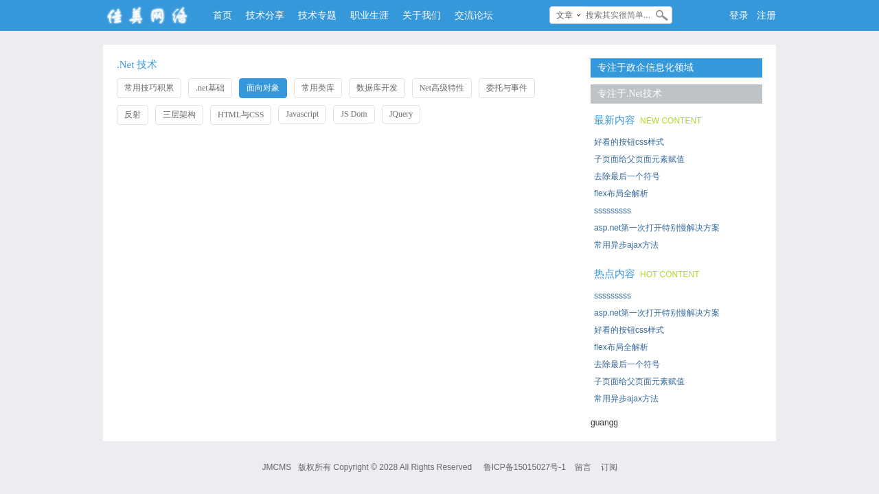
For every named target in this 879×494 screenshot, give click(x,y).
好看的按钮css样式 (629, 142)
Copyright (350, 467)
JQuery (401, 114)
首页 (222, 15)
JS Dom (354, 114)
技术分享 (265, 15)
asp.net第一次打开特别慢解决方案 (657, 228)
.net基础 (210, 88)
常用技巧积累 (149, 88)
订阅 (609, 467)
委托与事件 (506, 88)
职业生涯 (369, 15)
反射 (132, 114)
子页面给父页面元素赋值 (639, 159)
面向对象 (263, 88)
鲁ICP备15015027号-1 (524, 467)
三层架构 (179, 114)
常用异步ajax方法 (626, 245)
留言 (583, 467)
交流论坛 (474, 15)
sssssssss (612, 210)
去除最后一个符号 (627, 176)
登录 (739, 15)
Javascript (302, 114)
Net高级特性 (442, 88)
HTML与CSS (241, 114)
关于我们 (421, 15)
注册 (766, 15)
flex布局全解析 (621, 193)
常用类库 (317, 88)
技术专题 (317, 15)
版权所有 (314, 467)
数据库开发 (377, 88)
